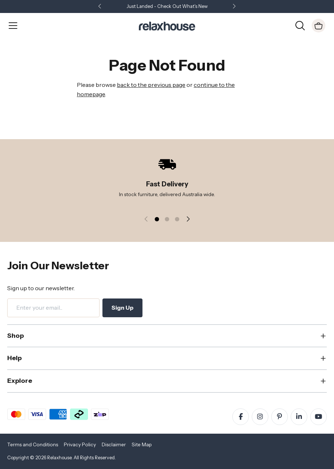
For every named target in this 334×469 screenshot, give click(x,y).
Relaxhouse (59, 457)
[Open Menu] (13, 25)
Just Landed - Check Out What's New (167, 6)
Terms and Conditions (32, 444)
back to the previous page (151, 84)
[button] (234, 6)
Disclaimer (114, 444)
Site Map (142, 444)
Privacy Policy (80, 444)
